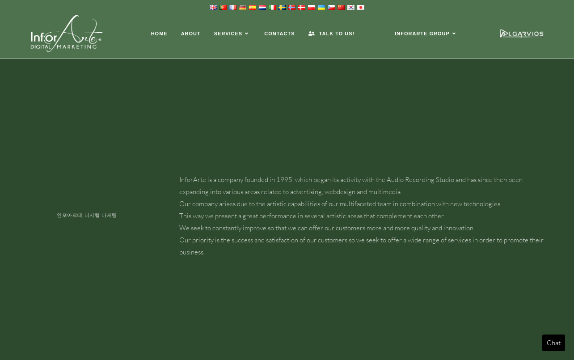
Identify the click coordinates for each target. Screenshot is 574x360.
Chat (554, 343)
